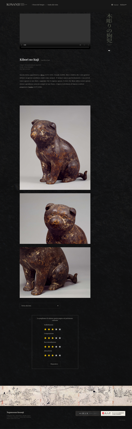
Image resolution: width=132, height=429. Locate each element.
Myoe (43, 75)
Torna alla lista (26, 306)
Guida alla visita (53, 5)
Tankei (30, 87)
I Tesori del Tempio (38, 5)
